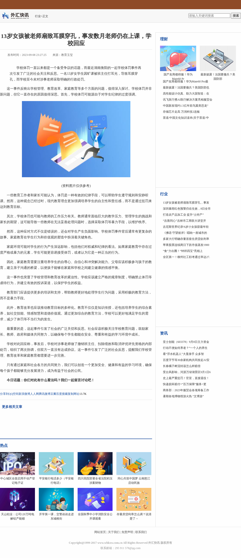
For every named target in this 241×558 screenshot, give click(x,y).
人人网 (34, 394)
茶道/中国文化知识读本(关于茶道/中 (186, 117)
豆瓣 (53, 394)
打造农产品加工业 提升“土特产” (183, 214)
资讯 (164, 333)
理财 (164, 39)
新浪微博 (24, 394)
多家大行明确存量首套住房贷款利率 (186, 239)
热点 (4, 445)
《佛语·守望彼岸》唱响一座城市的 (185, 233)
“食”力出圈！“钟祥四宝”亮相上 (183, 251)
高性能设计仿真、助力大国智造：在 (186, 93)
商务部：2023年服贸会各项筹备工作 (186, 390)
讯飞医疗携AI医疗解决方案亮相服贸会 (187, 99)
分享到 (4, 394)
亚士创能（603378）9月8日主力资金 (186, 342)
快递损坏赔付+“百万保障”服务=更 (184, 384)
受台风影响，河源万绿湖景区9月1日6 (187, 372)
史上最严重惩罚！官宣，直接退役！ (186, 378)
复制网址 (73, 394)
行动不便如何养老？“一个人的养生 (185, 348)
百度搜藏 (62, 394)
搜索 (236, 15)
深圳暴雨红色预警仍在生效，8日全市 (187, 208)
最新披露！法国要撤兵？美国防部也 (186, 87)
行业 (38, 16)
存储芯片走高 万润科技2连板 (181, 111)
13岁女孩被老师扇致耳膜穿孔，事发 (186, 202)
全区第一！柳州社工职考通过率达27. (186, 257)
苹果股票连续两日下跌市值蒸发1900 (186, 245)
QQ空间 (14, 394)
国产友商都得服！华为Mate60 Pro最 (185, 81)
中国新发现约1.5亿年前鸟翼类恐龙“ (185, 105)
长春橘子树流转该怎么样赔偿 (182, 366)
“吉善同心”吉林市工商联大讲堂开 (184, 220)
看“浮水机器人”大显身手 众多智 (183, 354)
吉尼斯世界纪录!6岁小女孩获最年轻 (186, 226)
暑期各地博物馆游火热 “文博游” (183, 396)
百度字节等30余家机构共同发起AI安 (186, 360)
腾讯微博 (44, 394)
